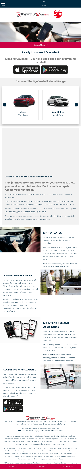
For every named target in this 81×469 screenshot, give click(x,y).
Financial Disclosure (51, 424)
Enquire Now (67, 466)
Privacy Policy (30, 421)
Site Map (62, 424)
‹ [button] (4, 104)
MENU (3, 3)
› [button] (76, 104)
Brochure (40, 466)
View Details (23, 115)
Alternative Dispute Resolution (32, 424)
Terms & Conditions (43, 421)
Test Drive (13, 466)
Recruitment (9, 421)
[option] (23, 105)
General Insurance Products (60, 421)
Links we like (19, 421)
